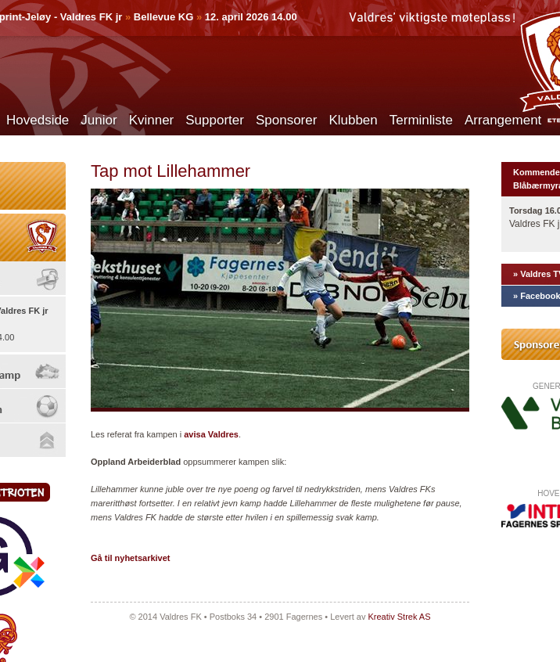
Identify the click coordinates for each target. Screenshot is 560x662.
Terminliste (421, 120)
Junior (99, 120)
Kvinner (151, 120)
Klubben (352, 120)
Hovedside (37, 120)
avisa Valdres (211, 434)
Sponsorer (286, 120)
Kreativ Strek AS (399, 616)
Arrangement (503, 120)
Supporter (214, 120)
